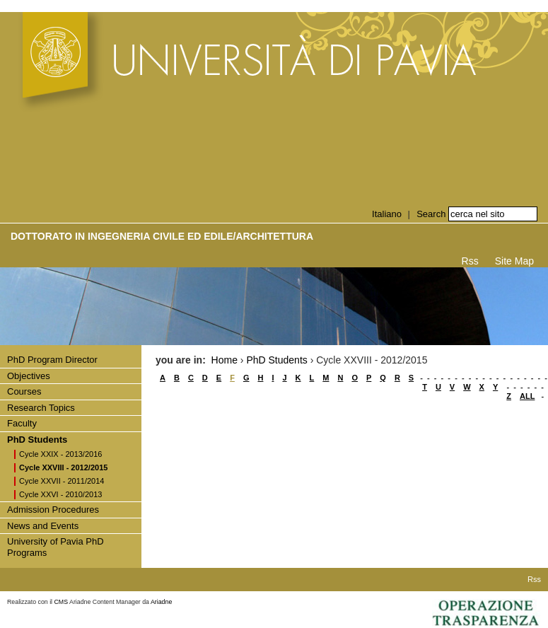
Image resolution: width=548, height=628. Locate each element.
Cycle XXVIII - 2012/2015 (63, 467)
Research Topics (41, 407)
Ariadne (161, 601)
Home (224, 360)
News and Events (42, 526)
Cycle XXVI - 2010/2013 (60, 494)
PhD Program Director (52, 359)
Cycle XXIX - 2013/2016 (60, 454)
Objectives (28, 376)
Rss (470, 261)
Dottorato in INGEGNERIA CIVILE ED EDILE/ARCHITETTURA (162, 236)
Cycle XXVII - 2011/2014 (61, 481)
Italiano (387, 214)
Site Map (514, 261)
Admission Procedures (53, 509)
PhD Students (37, 439)
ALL (527, 396)
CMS (61, 601)
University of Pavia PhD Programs (55, 547)
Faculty (22, 423)
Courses (24, 391)
